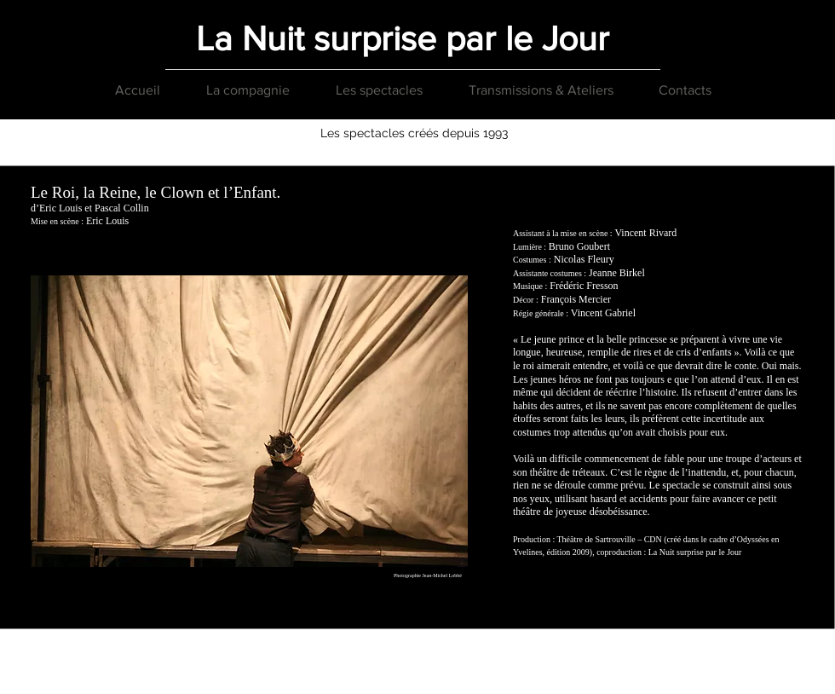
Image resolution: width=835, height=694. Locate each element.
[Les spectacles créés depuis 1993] (414, 133)
